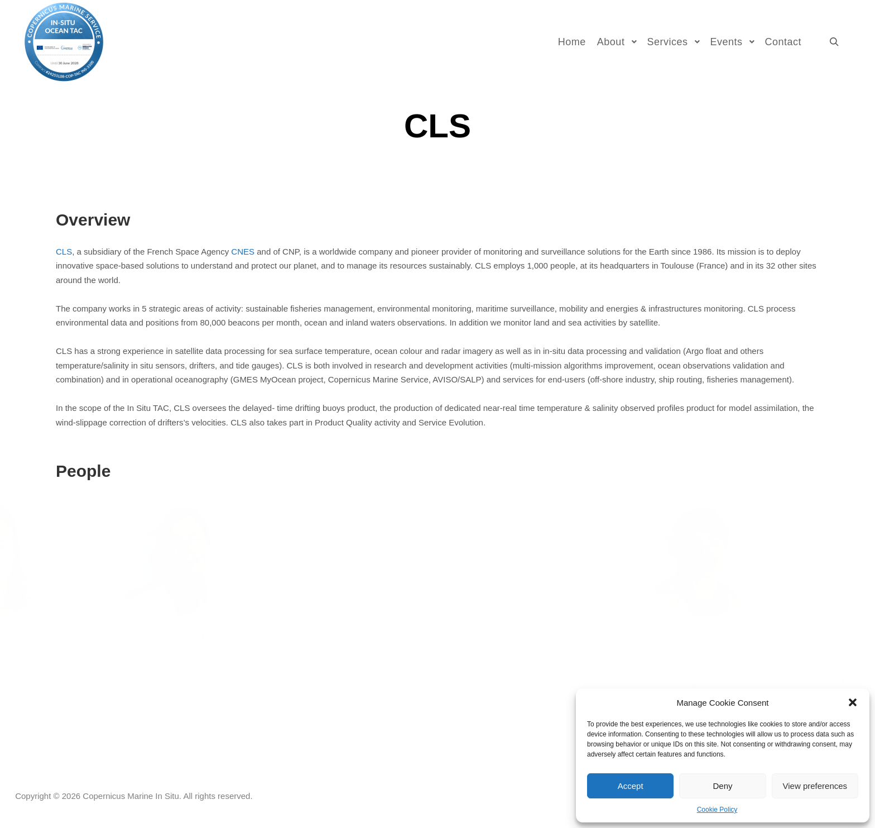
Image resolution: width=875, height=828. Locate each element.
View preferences (815, 786)
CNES (242, 251)
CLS (64, 251)
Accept (630, 786)
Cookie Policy (717, 809)
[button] (852, 702)
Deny (722, 786)
